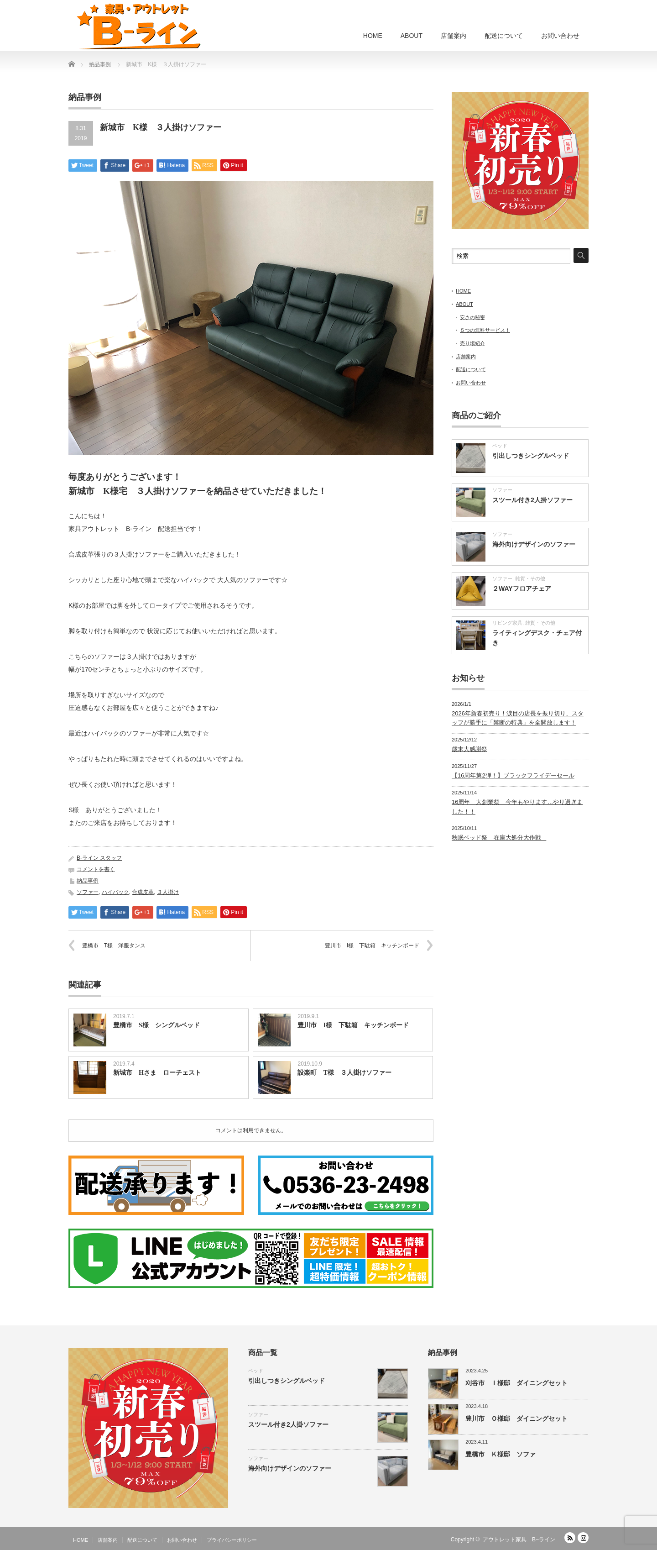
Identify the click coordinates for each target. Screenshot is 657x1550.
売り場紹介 (472, 343)
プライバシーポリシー (232, 1540)
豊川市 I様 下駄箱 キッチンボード (372, 945)
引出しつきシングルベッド (530, 455)
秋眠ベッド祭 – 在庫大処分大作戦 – (499, 837)
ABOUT (411, 35)
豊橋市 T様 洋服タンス (114, 945)
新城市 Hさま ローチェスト (157, 1072)
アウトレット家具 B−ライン (519, 1539)
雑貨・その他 (530, 578)
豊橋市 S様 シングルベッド (156, 1025)
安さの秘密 (472, 317)
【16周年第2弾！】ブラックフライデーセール (513, 775)
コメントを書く (96, 869)
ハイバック (115, 892)
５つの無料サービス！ (485, 330)
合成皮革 (143, 892)
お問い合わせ (560, 35)
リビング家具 (507, 622)
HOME (372, 35)
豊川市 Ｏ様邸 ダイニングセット (516, 1418)
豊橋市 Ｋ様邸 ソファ (500, 1454)
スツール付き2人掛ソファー (532, 500)
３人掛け (168, 892)
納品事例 (88, 880)
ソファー (88, 892)
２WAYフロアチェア (521, 588)
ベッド (499, 445)
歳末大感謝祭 (469, 749)
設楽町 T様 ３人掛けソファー (344, 1072)
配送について (504, 35)
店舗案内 (453, 35)
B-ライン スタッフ (99, 858)
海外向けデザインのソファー (533, 544)
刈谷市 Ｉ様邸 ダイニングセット (516, 1383)
